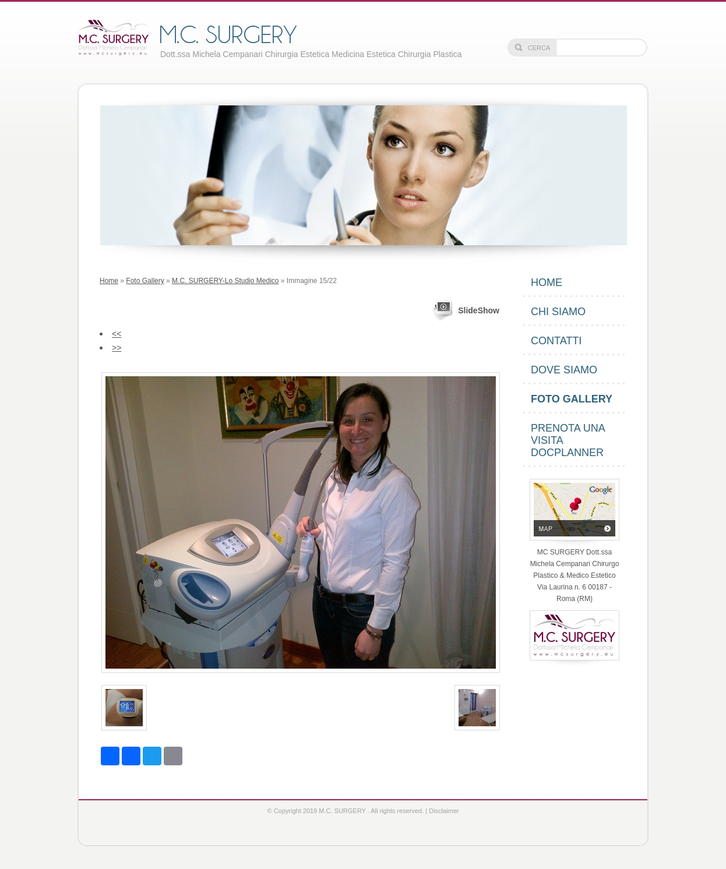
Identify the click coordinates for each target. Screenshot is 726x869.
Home (109, 281)
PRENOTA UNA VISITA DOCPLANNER (568, 440)
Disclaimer (444, 810)
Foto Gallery (145, 281)
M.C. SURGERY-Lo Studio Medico (225, 281)
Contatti (556, 341)
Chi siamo (558, 311)
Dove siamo (564, 370)
